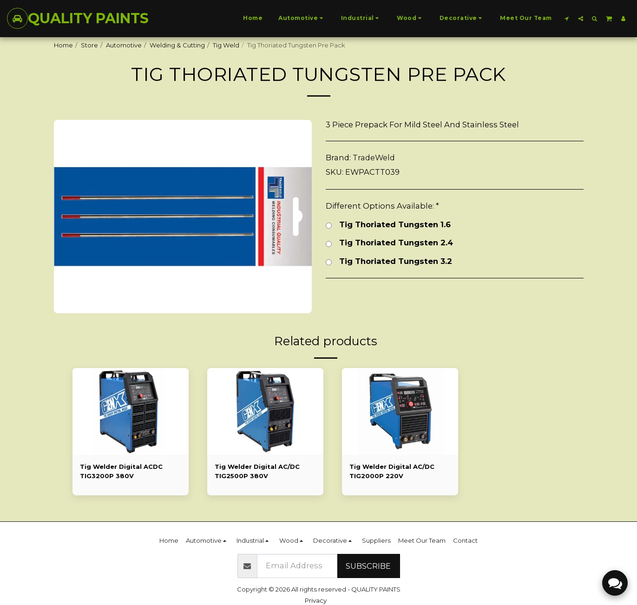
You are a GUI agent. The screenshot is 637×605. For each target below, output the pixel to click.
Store (89, 45)
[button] (566, 18)
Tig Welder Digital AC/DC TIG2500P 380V (257, 471)
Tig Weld (226, 45)
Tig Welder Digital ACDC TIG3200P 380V (121, 471)
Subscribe (368, 566)
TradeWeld (374, 157)
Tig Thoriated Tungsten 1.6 (388, 225)
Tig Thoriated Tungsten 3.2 (389, 261)
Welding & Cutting (177, 45)
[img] (130, 411)
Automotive (124, 45)
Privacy (316, 600)
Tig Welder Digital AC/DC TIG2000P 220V (391, 471)
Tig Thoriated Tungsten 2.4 (389, 243)
